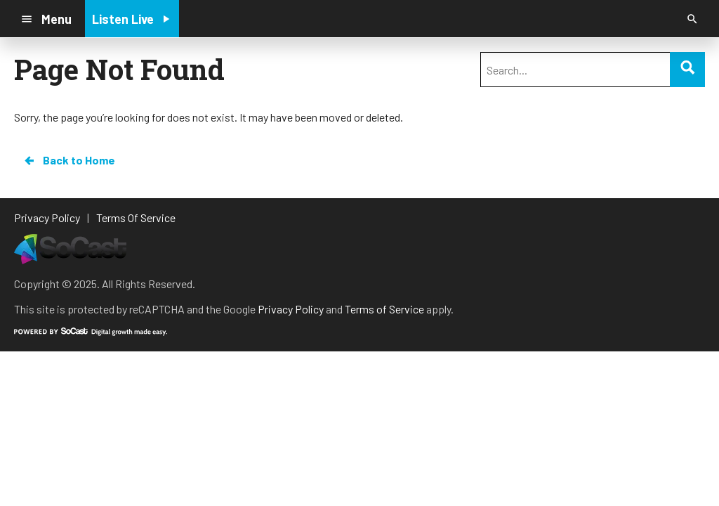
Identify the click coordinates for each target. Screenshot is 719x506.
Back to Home (68, 160)
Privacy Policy (291, 309)
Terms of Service (384, 309)
